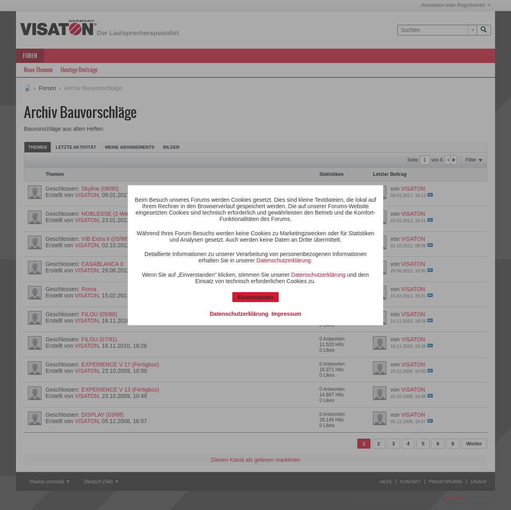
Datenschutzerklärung (283, 260)
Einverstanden (255, 297)
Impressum (286, 313)
